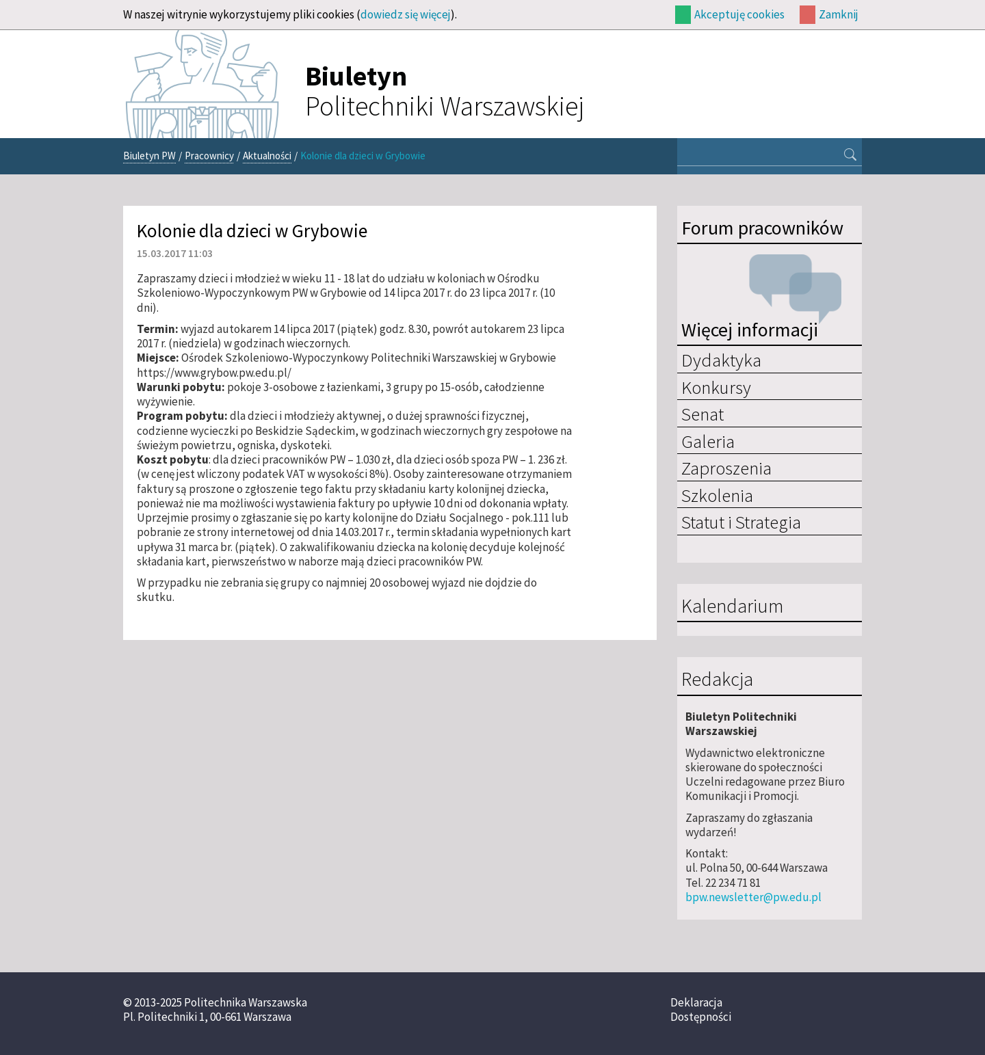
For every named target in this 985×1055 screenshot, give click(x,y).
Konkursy (716, 387)
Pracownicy (209, 155)
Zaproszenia (726, 467)
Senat (702, 413)
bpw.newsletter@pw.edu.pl (753, 897)
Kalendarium (732, 606)
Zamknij (838, 14)
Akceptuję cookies (739, 14)
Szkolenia (717, 495)
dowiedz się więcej (405, 14)
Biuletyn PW (149, 155)
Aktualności (267, 155)
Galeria (708, 441)
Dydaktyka (721, 359)
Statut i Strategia (741, 521)
